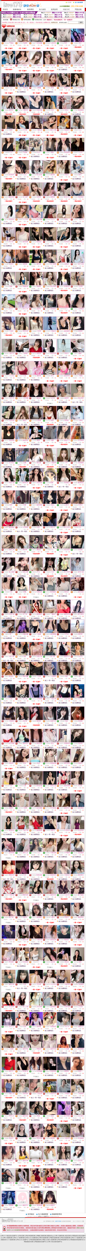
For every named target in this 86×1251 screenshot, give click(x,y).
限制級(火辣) (16, 19)
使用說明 (54, 9)
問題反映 (78, 9)
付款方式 (66, 9)
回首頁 (5, 9)
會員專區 (30, 9)
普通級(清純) (38, 19)
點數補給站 (17, 9)
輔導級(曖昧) (27, 19)
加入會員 (42, 9)
